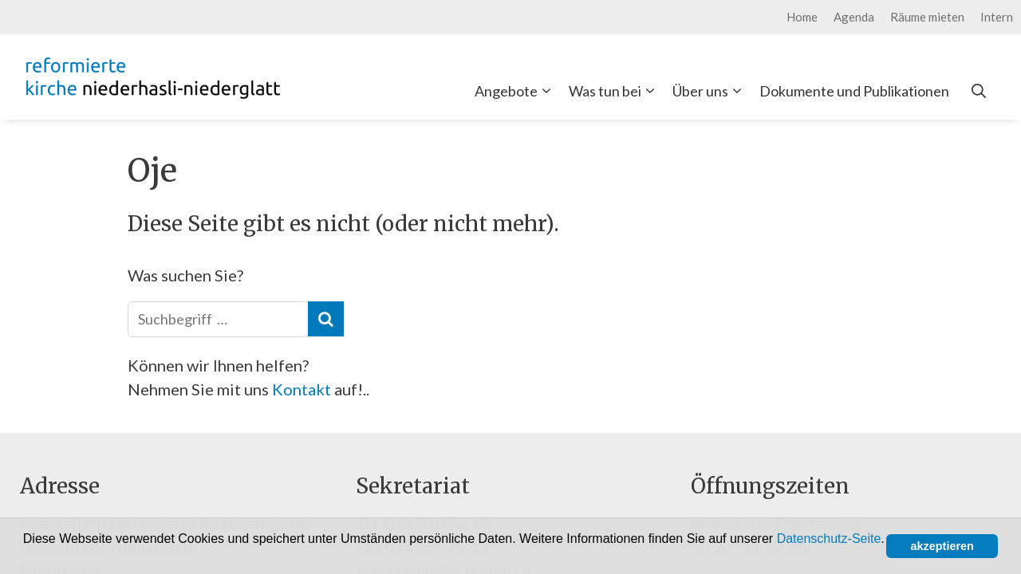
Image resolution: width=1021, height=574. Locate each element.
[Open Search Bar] (978, 91)
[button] (25, 554)
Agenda (854, 17)
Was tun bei (615, 91)
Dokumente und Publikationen (854, 91)
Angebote (516, 91)
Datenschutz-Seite (829, 538)
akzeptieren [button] (942, 546)
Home (802, 17)
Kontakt (303, 389)
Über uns (710, 91)
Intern (996, 17)
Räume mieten (927, 17)
